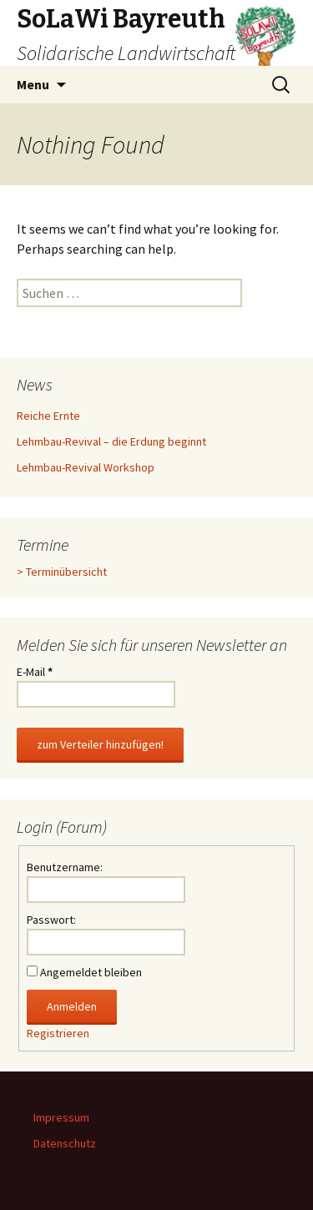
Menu (33, 84)
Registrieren (58, 1033)
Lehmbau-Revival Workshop (85, 467)
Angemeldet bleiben (91, 972)
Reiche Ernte (48, 415)
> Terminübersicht (62, 571)
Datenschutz (64, 1143)
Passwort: (51, 919)
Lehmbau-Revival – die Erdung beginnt (111, 441)
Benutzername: (65, 867)
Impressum (61, 1117)
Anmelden (72, 1006)
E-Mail (35, 671)
